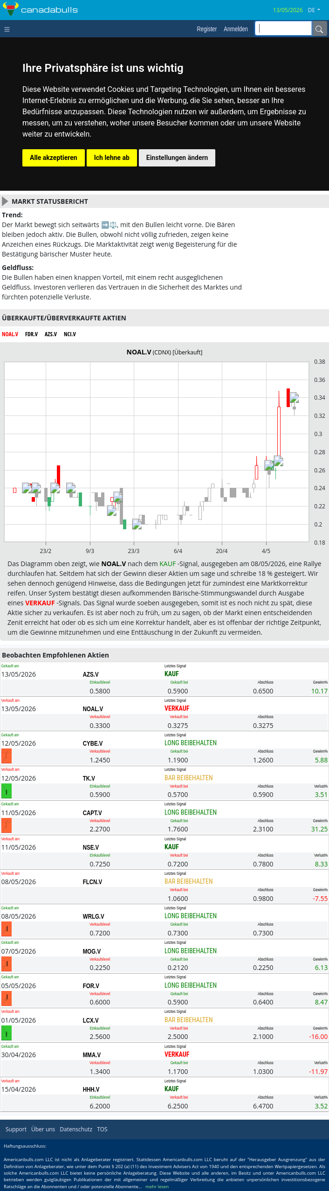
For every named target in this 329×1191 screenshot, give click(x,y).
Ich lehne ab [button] (112, 157)
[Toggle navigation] (9, 28)
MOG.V (92, 951)
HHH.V (91, 1089)
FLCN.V (92, 882)
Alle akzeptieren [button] (53, 157)
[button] (317, 10)
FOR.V (91, 986)
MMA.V (92, 1055)
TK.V (89, 778)
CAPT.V (92, 813)
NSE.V (91, 847)
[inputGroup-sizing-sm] (283, 28)
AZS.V (91, 674)
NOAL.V (93, 709)
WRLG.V (93, 916)
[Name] (319, 28)
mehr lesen (157, 1187)
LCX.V (91, 1020)
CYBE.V (93, 743)
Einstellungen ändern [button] (177, 157)
